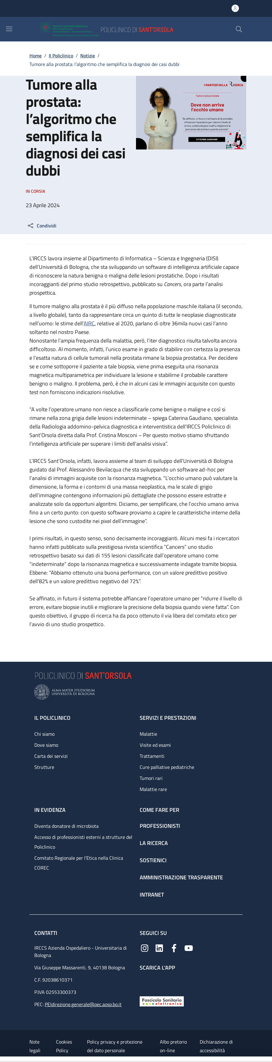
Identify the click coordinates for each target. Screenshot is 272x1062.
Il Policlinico (61, 55)
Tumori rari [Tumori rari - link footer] (151, 778)
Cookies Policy (64, 1046)
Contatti (46, 933)
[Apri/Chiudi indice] (3, 1059)
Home (35, 55)
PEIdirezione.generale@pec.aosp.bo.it (83, 1004)
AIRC (89, 323)
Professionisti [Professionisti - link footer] (160, 826)
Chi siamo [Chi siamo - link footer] (44, 734)
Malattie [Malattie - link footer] (148, 734)
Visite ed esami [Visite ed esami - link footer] (155, 745)
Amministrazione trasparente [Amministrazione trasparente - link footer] (181, 877)
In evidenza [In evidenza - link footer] (50, 810)
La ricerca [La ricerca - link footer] (154, 843)
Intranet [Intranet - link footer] (152, 894)
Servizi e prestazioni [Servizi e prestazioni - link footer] (168, 718)
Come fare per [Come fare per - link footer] (159, 810)
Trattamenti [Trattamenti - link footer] (152, 756)
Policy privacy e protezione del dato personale (114, 1046)
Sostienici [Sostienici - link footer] (153, 860)
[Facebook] (174, 947)
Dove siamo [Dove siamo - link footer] (46, 745)
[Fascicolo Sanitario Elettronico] (162, 1001)
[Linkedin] (159, 947)
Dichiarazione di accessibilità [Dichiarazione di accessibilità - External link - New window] (216, 1046)
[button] (239, 29)
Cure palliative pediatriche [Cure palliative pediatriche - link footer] (167, 767)
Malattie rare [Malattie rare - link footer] (153, 789)
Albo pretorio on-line (173, 1046)
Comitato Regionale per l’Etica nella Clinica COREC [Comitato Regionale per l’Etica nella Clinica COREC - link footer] (78, 862)
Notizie (87, 55)
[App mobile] (144, 982)
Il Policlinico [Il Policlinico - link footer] (52, 718)
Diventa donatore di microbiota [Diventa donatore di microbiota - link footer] (66, 826)
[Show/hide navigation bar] (9, 29)
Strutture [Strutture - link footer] (44, 767)
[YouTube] (189, 947)
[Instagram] (144, 947)
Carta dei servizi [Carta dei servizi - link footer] (51, 756)
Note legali (34, 1046)
